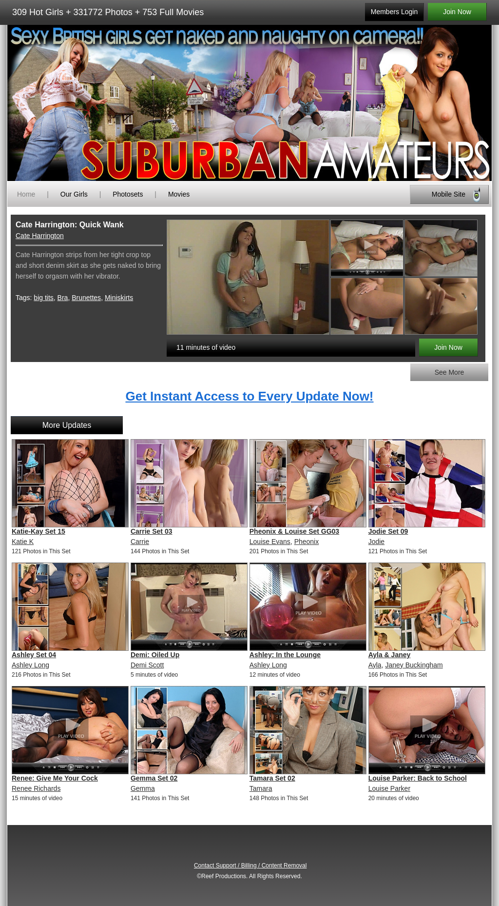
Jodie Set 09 (388, 531)
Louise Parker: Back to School (417, 778)
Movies (179, 194)
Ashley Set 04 (34, 655)
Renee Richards (36, 788)
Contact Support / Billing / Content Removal (250, 865)
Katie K (23, 541)
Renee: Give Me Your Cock (55, 778)
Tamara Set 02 (272, 778)
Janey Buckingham (413, 665)
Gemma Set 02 (154, 778)
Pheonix (306, 541)
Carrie (140, 541)
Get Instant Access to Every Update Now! (249, 396)
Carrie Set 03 (152, 531)
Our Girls (74, 194)
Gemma (143, 788)
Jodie (376, 541)
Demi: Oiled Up (155, 655)
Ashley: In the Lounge (285, 655)
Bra (63, 298)
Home (26, 194)
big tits (43, 298)
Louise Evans (270, 541)
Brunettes (86, 298)
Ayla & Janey (389, 655)
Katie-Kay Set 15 (38, 531)
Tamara (261, 788)
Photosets (128, 194)
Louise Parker (389, 788)
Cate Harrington (40, 236)
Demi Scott (147, 665)
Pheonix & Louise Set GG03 (294, 531)
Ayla (375, 665)
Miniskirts (119, 298)
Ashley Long (30, 665)
